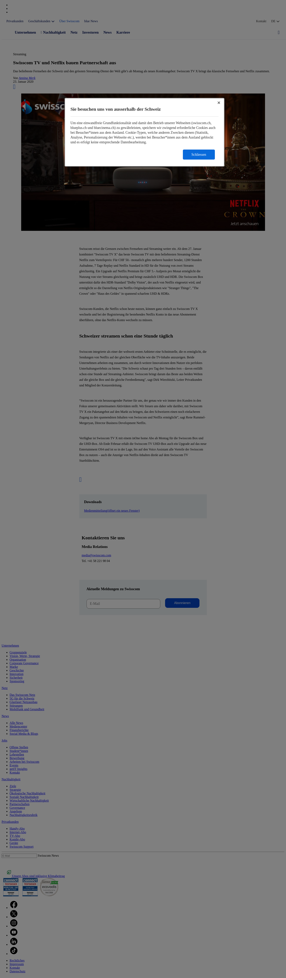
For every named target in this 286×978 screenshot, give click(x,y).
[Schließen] (218, 102)
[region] (144, 132)
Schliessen (198, 155)
